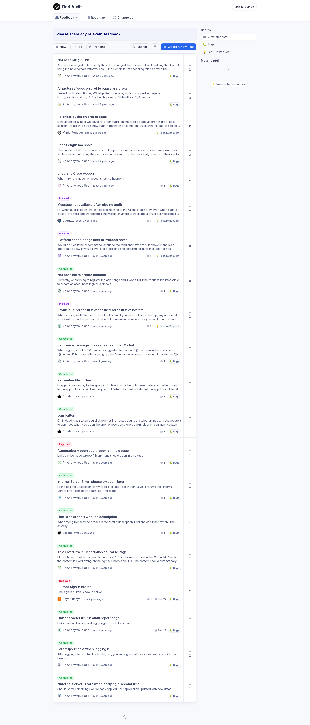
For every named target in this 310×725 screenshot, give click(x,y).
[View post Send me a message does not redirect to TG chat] (118, 349)
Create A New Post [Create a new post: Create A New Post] (178, 46)
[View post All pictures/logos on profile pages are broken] (118, 96)
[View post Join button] (118, 419)
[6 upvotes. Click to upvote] (189, 244)
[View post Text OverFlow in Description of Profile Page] (118, 556)
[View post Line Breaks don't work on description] (118, 521)
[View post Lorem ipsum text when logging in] (118, 653)
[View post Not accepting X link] (118, 68)
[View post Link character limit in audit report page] (118, 620)
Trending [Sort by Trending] (97, 46)
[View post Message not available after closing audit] (118, 209)
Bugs (209, 44)
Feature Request (217, 52)
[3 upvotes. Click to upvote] (189, 96)
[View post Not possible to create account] (118, 279)
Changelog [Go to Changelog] (123, 18)
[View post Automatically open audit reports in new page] (118, 453)
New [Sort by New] (60, 46)
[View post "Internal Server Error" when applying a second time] (118, 686)
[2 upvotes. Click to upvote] (189, 68)
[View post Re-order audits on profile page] (118, 124)
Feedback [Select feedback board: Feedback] (67, 18)
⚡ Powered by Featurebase (229, 84)
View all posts (215, 37)
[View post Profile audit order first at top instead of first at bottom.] (118, 314)
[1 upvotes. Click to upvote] (189, 349)
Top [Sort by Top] (77, 46)
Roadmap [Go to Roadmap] (95, 18)
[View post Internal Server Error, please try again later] (118, 486)
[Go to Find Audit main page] (67, 6)
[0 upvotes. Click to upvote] (189, 279)
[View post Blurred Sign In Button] (118, 589)
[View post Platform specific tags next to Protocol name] (118, 244)
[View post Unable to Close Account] (118, 179)
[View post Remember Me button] (118, 384)
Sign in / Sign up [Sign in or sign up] (244, 6)
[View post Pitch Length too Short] (118, 153)
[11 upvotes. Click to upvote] (189, 124)
